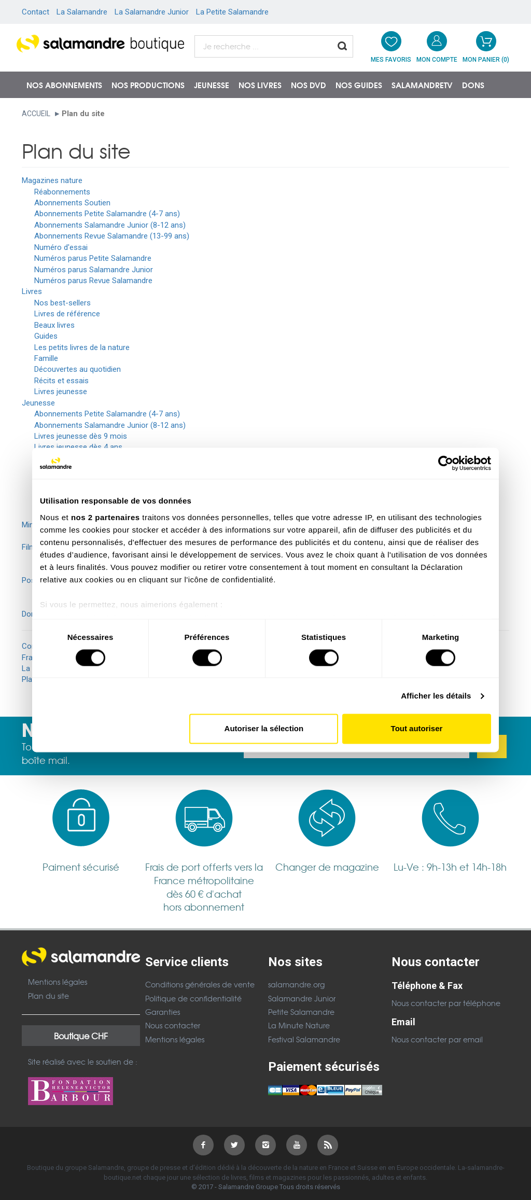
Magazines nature (52, 180)
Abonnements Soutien (72, 202)
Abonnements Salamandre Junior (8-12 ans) (110, 225)
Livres (32, 291)
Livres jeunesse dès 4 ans (78, 447)
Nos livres (260, 84)
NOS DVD (308, 84)
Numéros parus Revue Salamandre (93, 280)
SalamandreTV (422, 84)
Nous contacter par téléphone (446, 1003)
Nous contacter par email (437, 1039)
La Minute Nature (299, 1025)
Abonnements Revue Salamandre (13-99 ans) (111, 236)
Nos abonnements (64, 84)
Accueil (36, 113)
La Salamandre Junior (152, 12)
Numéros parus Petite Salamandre (92, 258)
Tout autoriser (417, 728)
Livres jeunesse (60, 391)
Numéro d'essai (61, 247)
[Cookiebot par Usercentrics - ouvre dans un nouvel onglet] (445, 463)
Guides (46, 336)
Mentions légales (57, 981)
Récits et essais (61, 380)
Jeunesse (211, 84)
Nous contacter (172, 1025)
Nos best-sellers (62, 303)
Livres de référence (67, 313)
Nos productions (148, 84)
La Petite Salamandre (232, 12)
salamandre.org (296, 984)
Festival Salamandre (304, 1039)
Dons (473, 84)
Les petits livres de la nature (82, 347)
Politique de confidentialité (193, 998)
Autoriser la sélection (264, 728)
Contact (35, 12)
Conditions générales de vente (200, 984)
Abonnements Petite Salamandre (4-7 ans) (107, 213)
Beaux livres (54, 325)
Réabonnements (62, 192)
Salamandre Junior (302, 998)
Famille (46, 358)
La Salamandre (82, 12)
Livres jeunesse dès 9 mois (80, 436)
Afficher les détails (436, 695)
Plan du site (48, 995)
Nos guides (359, 84)
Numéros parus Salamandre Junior (93, 269)
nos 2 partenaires (105, 517)
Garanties (162, 1012)
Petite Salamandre (301, 1012)
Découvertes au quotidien (77, 369)
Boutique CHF (81, 1035)
